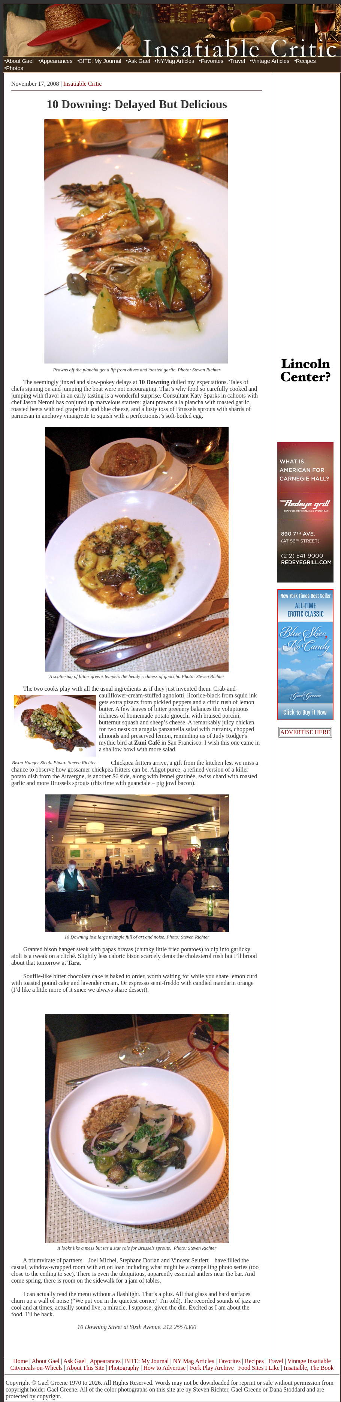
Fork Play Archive (212, 1368)
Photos (14, 68)
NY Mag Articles (193, 1361)
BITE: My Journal (100, 61)
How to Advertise (165, 1368)
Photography (124, 1368)
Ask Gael (139, 61)
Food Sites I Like (259, 1368)
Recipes (306, 61)
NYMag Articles (175, 61)
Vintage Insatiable (309, 1361)
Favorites (212, 61)
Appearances (56, 61)
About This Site (85, 1368)
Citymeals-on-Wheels (36, 1368)
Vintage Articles (271, 61)
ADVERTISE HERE (305, 732)
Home (20, 1361)
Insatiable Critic (82, 83)
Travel (237, 61)
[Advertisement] (305, 188)
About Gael (19, 61)
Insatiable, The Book (309, 1368)
